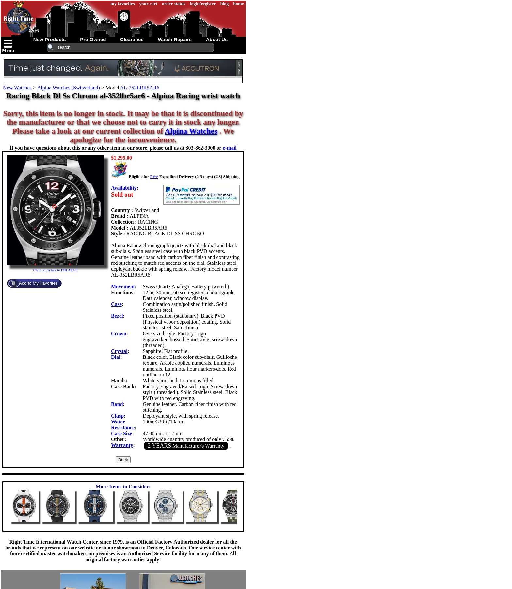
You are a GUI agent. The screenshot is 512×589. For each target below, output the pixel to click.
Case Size (121, 433)
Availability (124, 188)
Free (154, 176)
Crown (118, 333)
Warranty (122, 445)
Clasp (117, 416)
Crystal (119, 351)
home (238, 3)
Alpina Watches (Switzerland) (68, 87)
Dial (115, 357)
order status (173, 3)
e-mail (230, 148)
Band (117, 404)
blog (224, 3)
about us (217, 39)
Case (116, 304)
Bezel (117, 316)
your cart (148, 3)
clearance (132, 39)
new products (49, 39)
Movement (123, 286)
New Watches (17, 87)
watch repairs (175, 39)
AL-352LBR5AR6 (139, 87)
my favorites (122, 3)
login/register (203, 3)
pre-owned (93, 39)
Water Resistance (123, 424)
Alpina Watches (191, 131)
